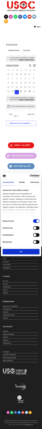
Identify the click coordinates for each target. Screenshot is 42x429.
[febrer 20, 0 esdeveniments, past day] (25, 88)
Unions (5, 290)
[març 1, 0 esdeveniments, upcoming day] (34, 92)
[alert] (21, 59)
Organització (7, 287)
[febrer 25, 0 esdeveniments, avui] (17, 92)
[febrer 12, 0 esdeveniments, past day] (21, 84)
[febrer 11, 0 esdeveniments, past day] (17, 84)
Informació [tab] (34, 182)
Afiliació (5, 293)
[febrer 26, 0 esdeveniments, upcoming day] (21, 92)
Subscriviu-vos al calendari (20, 123)
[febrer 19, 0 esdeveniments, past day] (21, 88)
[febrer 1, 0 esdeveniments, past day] (34, 75)
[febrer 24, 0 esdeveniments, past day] (12, 92)
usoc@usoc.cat (28, 424)
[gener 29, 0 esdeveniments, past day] (21, 75)
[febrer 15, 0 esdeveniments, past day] (34, 84)
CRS (4, 259)
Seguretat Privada (8, 315)
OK (21, 252)
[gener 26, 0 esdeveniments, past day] (8, 75)
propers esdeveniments (26, 59)
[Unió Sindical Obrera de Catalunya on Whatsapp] (15, 17)
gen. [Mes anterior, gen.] (11, 114)
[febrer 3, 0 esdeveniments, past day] (12, 79)
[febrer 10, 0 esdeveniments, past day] (12, 84)
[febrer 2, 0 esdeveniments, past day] (8, 79)
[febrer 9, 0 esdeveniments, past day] (8, 84)
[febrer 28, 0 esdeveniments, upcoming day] (29, 92)
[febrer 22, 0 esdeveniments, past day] (34, 88)
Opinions (6, 340)
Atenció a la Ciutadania (10, 306)
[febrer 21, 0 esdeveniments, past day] (29, 88)
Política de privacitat (9, 358)
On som (5, 284)
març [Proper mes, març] (16, 116)
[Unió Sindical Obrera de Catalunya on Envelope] (34, 17)
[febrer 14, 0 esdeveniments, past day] (29, 84)
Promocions (7, 265)
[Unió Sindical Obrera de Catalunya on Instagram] (11, 17)
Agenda (5, 331)
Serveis (5, 318)
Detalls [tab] (22, 182)
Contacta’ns (7, 268)
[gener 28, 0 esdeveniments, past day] (17, 75)
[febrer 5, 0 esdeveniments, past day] (21, 79)
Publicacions (7, 343)
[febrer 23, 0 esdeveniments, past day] (8, 92)
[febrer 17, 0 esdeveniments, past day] (12, 88)
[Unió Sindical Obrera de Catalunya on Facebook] (20, 17)
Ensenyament (7, 309)
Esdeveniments (14, 50)
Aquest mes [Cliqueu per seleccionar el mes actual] (30, 114)
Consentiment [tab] (8, 182)
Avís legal (6, 352)
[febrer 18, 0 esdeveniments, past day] (17, 88)
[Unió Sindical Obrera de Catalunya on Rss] (6, 21)
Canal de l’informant (9, 354)
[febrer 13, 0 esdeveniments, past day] (25, 84)
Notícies (5, 337)
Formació (6, 262)
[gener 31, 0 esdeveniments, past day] (29, 75)
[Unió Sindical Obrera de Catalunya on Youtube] (29, 17)
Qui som (5, 281)
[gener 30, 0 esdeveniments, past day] (25, 75)
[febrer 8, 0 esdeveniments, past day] (34, 79)
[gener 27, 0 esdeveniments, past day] (12, 75)
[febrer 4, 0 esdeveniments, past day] (17, 79)
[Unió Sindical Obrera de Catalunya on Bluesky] (25, 17)
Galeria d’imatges (8, 334)
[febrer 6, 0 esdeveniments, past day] (25, 79)
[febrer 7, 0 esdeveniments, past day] (29, 79)
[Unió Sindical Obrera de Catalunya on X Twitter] (6, 17)
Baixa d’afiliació (8, 360)
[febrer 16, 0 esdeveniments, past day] (8, 88)
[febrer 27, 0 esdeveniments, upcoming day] (25, 92)
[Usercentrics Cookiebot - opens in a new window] (29, 175)
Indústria (5, 312)
